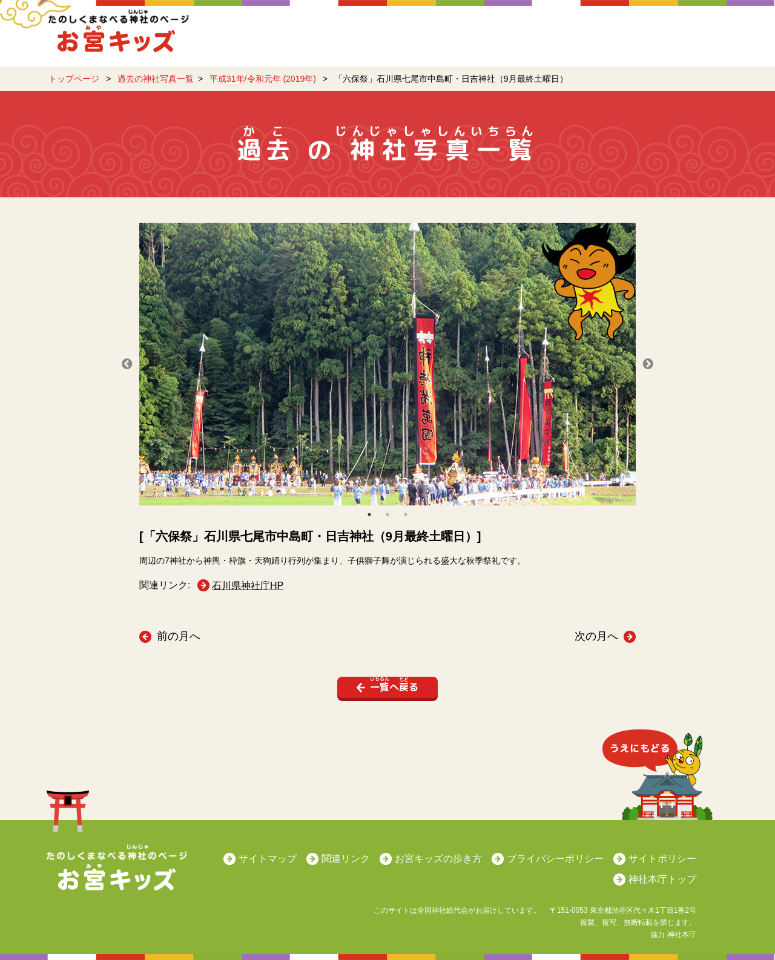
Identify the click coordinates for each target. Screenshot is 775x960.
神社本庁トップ (662, 879)
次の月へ (596, 636)
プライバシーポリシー (555, 858)
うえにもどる (657, 777)
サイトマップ (268, 858)
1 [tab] (369, 514)
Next (648, 364)
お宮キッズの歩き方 (438, 858)
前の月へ (178, 636)
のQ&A (691, 40)
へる (392, 685)
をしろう (399, 40)
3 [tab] (406, 514)
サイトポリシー (662, 858)
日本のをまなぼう (505, 40)
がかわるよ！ (316, 33)
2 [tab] (387, 514)
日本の (608, 40)
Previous (127, 364)
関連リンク (346, 858)
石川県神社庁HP (247, 585)
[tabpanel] (387, 364)
